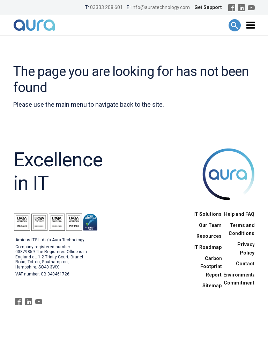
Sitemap (212, 285)
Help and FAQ (239, 214)
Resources (209, 236)
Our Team (210, 225)
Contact (245, 263)
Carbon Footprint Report (211, 267)
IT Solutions (207, 214)
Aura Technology (34, 25)
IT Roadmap (207, 247)
